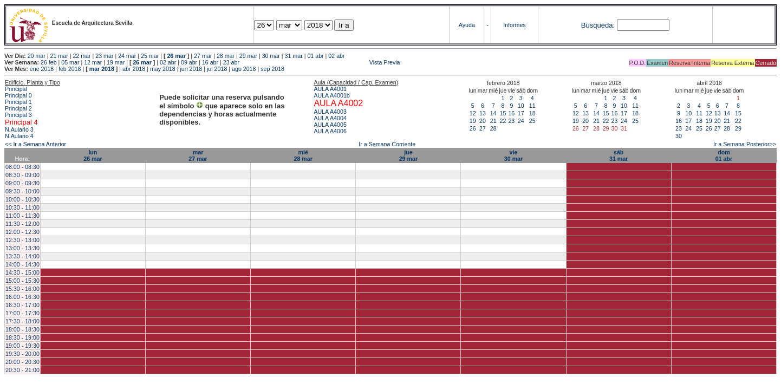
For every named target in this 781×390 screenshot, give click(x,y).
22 (503, 121)
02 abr (336, 56)
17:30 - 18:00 (22, 321)
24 (521, 121)
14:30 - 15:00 (22, 272)
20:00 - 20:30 (22, 362)
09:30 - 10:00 (22, 191)
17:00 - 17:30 (22, 313)
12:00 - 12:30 (22, 232)
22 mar (81, 56)
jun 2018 (191, 69)
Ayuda (467, 25)
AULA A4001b (331, 95)
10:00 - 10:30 (22, 199)
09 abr (189, 62)
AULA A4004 (330, 118)
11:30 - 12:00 (22, 223)
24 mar (127, 56)
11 (532, 105)
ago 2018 (244, 69)
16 (511, 113)
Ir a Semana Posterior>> (744, 144)
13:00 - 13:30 (22, 248)
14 (493, 113)
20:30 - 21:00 (22, 370)
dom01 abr (723, 155)
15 (503, 113)
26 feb (49, 62)
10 (521, 105)
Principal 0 (18, 95)
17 (521, 113)
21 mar (59, 56)
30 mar (271, 56)
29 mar (248, 56)
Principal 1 (18, 102)
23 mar (104, 56)
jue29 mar (408, 155)
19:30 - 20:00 (22, 353)
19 (473, 121)
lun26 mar (92, 155)
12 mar (93, 62)
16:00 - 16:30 (22, 297)
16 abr (210, 62)
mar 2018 (101, 69)
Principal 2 (18, 108)
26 (473, 128)
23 (511, 121)
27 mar (203, 56)
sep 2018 (272, 69)
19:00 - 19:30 (22, 345)
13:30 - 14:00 (22, 256)
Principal (16, 89)
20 (482, 121)
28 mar (226, 56)
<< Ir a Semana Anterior (35, 144)
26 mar (176, 56)
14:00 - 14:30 (22, 264)
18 (532, 113)
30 (678, 136)
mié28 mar (303, 155)
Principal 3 (18, 115)
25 (532, 121)
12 (473, 113)
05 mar (70, 62)
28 (493, 128)
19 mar (116, 62)
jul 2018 (217, 69)
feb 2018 (69, 69)
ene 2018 (42, 69)
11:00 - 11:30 (22, 215)
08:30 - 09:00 (22, 175)
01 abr (315, 56)
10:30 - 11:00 (22, 207)
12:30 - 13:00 (22, 240)
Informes (514, 25)
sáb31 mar (618, 155)
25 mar (150, 56)
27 (482, 128)
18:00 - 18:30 (22, 329)
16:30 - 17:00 (22, 305)
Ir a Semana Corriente (387, 144)
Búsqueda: (598, 25)
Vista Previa (320, 62)
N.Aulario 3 (20, 129)
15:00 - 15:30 (22, 280)
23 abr (231, 62)
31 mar (294, 56)
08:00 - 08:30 (22, 167)
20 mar (36, 56)
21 (493, 121)
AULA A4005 (330, 124)
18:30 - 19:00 (22, 337)
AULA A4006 (330, 131)
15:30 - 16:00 (22, 288)
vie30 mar (513, 155)
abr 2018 (133, 69)
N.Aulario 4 (19, 136)
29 (738, 128)
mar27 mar (197, 155)
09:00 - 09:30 (22, 183)
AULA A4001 (330, 89)
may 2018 (162, 69)
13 (482, 113)
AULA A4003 (330, 111)
